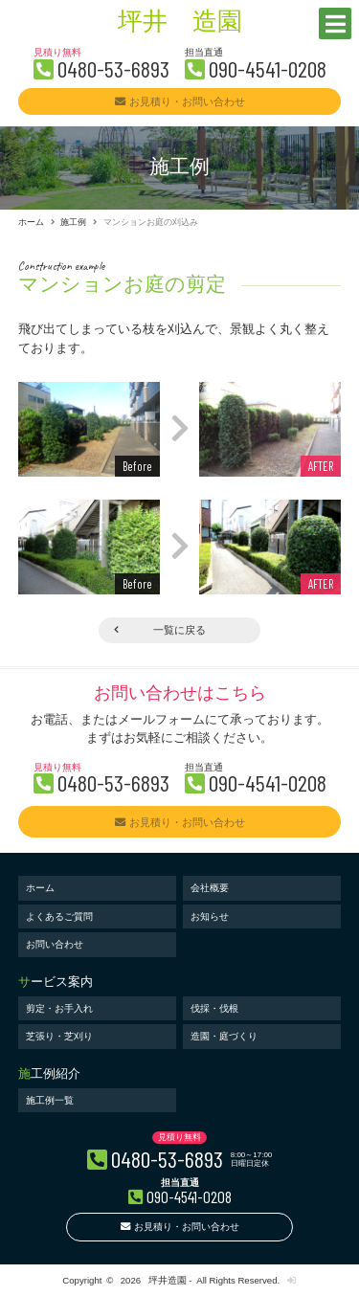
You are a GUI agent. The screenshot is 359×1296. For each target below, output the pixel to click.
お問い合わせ (54, 944)
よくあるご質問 (59, 916)
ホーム (31, 222)
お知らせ (210, 916)
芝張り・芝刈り (59, 1036)
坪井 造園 (180, 23)
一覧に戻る (179, 630)
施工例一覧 (50, 1100)
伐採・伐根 (214, 1008)
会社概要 (210, 888)
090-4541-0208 (267, 68)
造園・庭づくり (224, 1036)
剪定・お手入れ (59, 1008)
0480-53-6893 (113, 68)
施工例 (73, 222)
